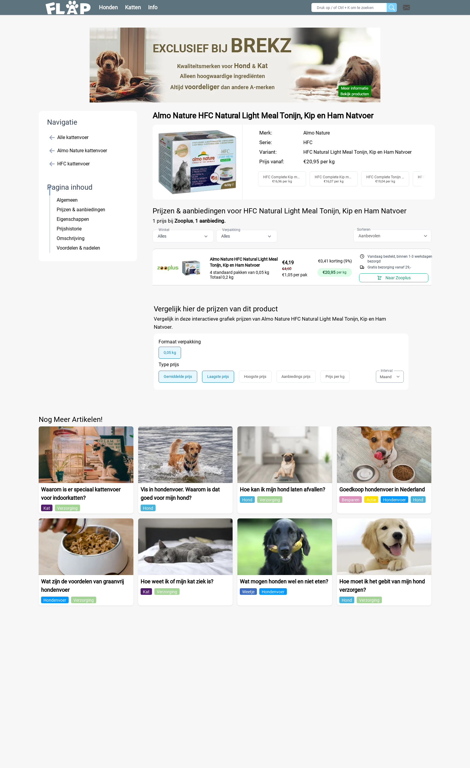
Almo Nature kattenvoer (78, 151)
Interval (387, 371)
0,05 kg (170, 352)
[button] (414, 7)
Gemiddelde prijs (178, 376)
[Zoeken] (392, 7)
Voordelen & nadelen (78, 248)
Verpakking (231, 230)
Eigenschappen (73, 219)
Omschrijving (71, 238)
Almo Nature (316, 133)
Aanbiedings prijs (296, 376)
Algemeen (67, 200)
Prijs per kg (335, 376)
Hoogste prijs (255, 376)
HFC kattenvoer (69, 164)
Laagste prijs (218, 376)
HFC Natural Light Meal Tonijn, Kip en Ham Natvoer (357, 152)
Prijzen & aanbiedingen (81, 209)
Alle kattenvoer (68, 138)
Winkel (164, 230)
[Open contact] (406, 7)
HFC (307, 142)
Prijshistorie (69, 229)
